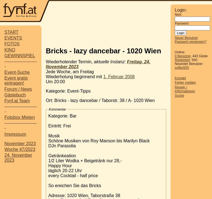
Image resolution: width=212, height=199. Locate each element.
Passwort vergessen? (190, 42)
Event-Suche (17, 72)
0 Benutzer (182, 56)
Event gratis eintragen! (16, 80)
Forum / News (18, 89)
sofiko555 (182, 68)
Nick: (178, 15)
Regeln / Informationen (185, 89)
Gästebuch (15, 95)
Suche (179, 96)
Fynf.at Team (17, 100)
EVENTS (13, 38)
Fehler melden (185, 83)
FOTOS (12, 43)
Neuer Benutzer (186, 38)
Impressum (15, 134)
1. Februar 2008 (119, 76)
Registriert (182, 60)
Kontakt (180, 78)
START (11, 32)
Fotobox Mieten (19, 117)
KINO (9, 50)
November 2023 (20, 143)
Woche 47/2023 (19, 149)
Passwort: (182, 23)
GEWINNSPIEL (19, 55)
